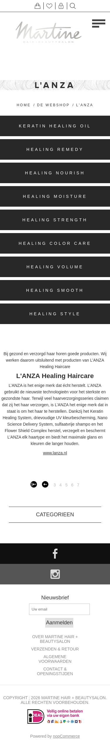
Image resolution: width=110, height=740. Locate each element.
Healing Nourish (55, 173)
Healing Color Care (55, 243)
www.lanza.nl (55, 453)
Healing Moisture (55, 196)
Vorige (45, 484)
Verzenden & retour (55, 649)
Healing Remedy (55, 149)
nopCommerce (66, 736)
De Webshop (53, 105)
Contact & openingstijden (55, 671)
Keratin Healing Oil (55, 126)
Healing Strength (54, 220)
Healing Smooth (55, 290)
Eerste (33, 484)
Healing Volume (54, 266)
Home (24, 105)
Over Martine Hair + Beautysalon (55, 639)
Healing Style (55, 313)
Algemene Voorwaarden (54, 659)
